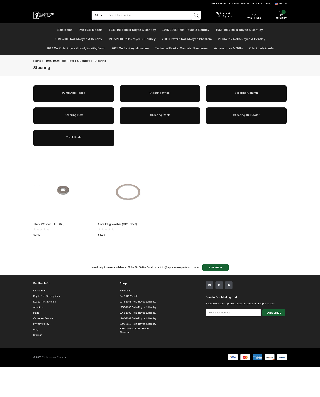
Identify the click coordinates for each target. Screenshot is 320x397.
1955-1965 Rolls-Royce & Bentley (185, 29)
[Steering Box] (74, 115)
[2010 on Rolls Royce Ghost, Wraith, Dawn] (75, 48)
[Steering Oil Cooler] (246, 115)
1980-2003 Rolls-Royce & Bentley (78, 39)
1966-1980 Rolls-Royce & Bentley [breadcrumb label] (68, 60)
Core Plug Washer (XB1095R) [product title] (117, 224)
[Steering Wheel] (160, 92)
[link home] (44, 15)
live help (215, 267)
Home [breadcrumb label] (37, 60)
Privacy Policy (41, 354)
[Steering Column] (246, 92)
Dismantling (39, 321)
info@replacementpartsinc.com (178, 267)
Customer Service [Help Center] (239, 3)
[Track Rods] (74, 137)
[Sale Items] (65, 30)
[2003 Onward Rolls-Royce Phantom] (187, 39)
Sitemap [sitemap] (37, 365)
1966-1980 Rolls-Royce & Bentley (239, 29)
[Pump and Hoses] (74, 92)
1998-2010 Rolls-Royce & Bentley (132, 39)
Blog (268, 3)
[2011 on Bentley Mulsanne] (130, 48)
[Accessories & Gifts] (228, 48)
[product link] (62, 190)
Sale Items (125, 321)
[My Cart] (281, 15)
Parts (36, 343)
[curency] (281, 3)
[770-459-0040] (135, 267)
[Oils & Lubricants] (261, 48)
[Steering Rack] (160, 115)
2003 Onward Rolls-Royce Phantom (134, 360)
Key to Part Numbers (44, 332)
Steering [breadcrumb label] (100, 60)
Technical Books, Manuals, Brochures (181, 48)
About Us (257, 3)
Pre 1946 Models (90, 29)
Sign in (228, 16)
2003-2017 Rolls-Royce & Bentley (241, 39)
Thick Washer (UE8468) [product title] (48, 224)
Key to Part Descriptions (46, 326)
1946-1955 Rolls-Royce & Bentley (132, 29)
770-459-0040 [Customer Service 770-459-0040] (218, 3)
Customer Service (43, 348)
